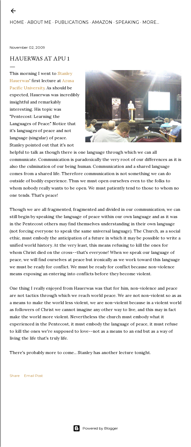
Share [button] (15, 375)
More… (150, 22)
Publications (72, 22)
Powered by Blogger (95, 428)
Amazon (102, 22)
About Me (39, 22)
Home (17, 22)
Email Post (33, 375)
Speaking (127, 22)
